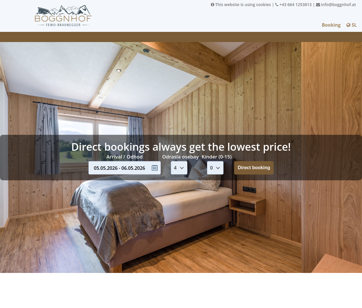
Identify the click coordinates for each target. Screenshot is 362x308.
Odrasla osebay (180, 156)
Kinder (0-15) (217, 156)
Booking (331, 25)
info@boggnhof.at (336, 4)
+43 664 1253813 (293, 4)
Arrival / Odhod (124, 156)
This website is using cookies (241, 4)
